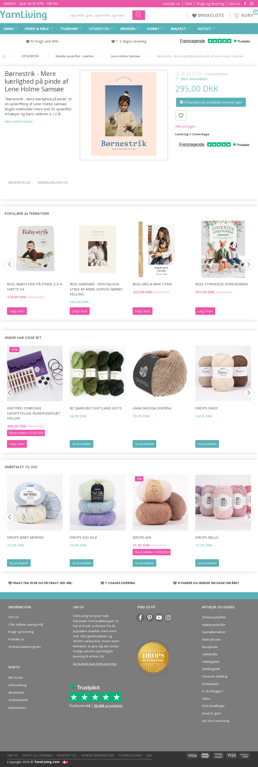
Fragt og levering (210, 3)
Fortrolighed (130, 755)
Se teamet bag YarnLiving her (94, 664)
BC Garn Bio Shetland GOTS (96, 408)
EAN (188, 3)
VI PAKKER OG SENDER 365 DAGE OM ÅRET (208, 583)
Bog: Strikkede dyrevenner (221, 284)
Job (149, 755)
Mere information (19, 121)
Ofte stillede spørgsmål (25, 624)
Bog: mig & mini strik (152, 284)
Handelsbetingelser (97, 755)
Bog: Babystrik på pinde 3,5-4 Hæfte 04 (34, 286)
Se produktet (81, 444)
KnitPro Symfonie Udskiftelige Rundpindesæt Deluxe (34, 413)
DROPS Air (142, 537)
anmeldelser (216, 74)
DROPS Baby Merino (25, 537)
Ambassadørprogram (24, 647)
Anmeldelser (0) (53, 182)
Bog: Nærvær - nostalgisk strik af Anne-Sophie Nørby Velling (96, 289)
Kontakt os (171, 3)
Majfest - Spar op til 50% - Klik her (31, 3)
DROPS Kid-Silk (83, 537)
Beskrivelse (19, 182)
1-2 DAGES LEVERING (120, 583)
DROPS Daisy (206, 408)
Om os (234, 3)
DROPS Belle (206, 537)
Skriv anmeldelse (194, 78)
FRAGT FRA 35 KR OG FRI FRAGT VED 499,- (43, 583)
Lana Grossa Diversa (152, 408)
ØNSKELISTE (208, 15)
